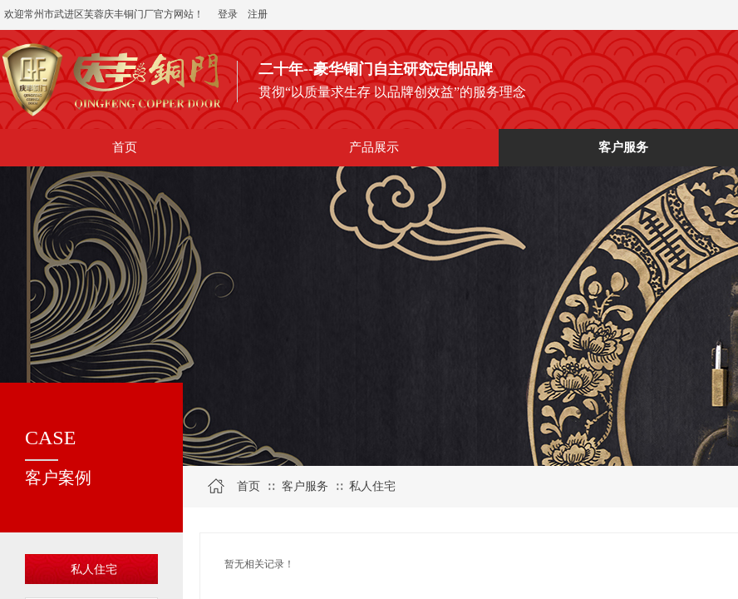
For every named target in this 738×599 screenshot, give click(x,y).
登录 (228, 14)
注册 (258, 14)
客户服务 (305, 486)
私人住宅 (94, 569)
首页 (248, 486)
